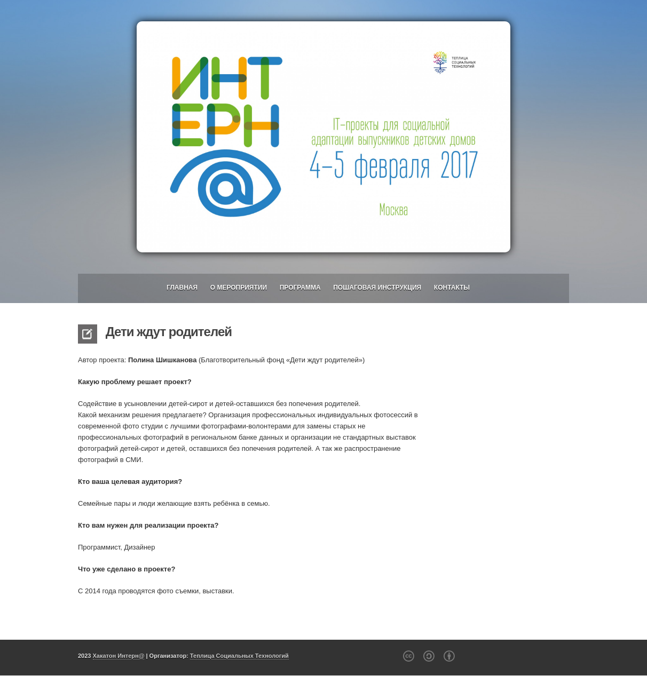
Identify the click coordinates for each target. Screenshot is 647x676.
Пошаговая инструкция (377, 287)
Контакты (452, 287)
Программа (300, 287)
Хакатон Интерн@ (119, 656)
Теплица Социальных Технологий (239, 656)
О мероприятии (238, 287)
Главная (182, 287)
